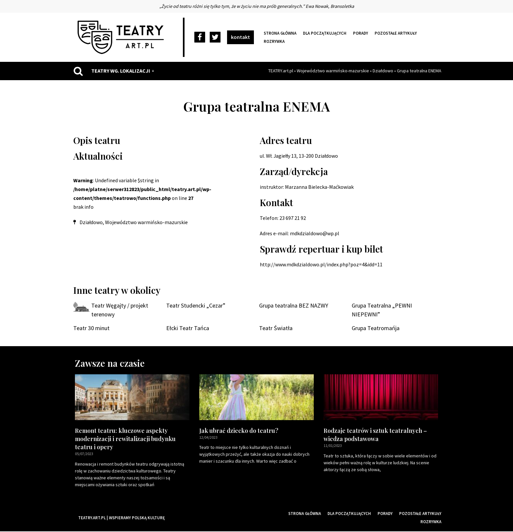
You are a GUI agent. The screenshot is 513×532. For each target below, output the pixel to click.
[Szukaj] (78, 71)
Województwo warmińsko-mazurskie (333, 71)
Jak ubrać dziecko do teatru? (238, 431)
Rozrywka (274, 41)
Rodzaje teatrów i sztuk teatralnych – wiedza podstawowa (375, 435)
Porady (360, 33)
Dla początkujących (324, 33)
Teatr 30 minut (91, 328)
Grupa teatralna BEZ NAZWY (293, 306)
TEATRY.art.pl (280, 71)
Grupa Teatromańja (375, 328)
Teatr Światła (275, 328)
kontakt (240, 37)
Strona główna (280, 33)
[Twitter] (215, 37)
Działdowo (383, 71)
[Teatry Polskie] (122, 37)
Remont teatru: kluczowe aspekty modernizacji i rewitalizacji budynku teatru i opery (125, 439)
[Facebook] (199, 37)
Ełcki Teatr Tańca (187, 328)
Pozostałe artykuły (396, 33)
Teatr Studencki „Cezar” (195, 306)
